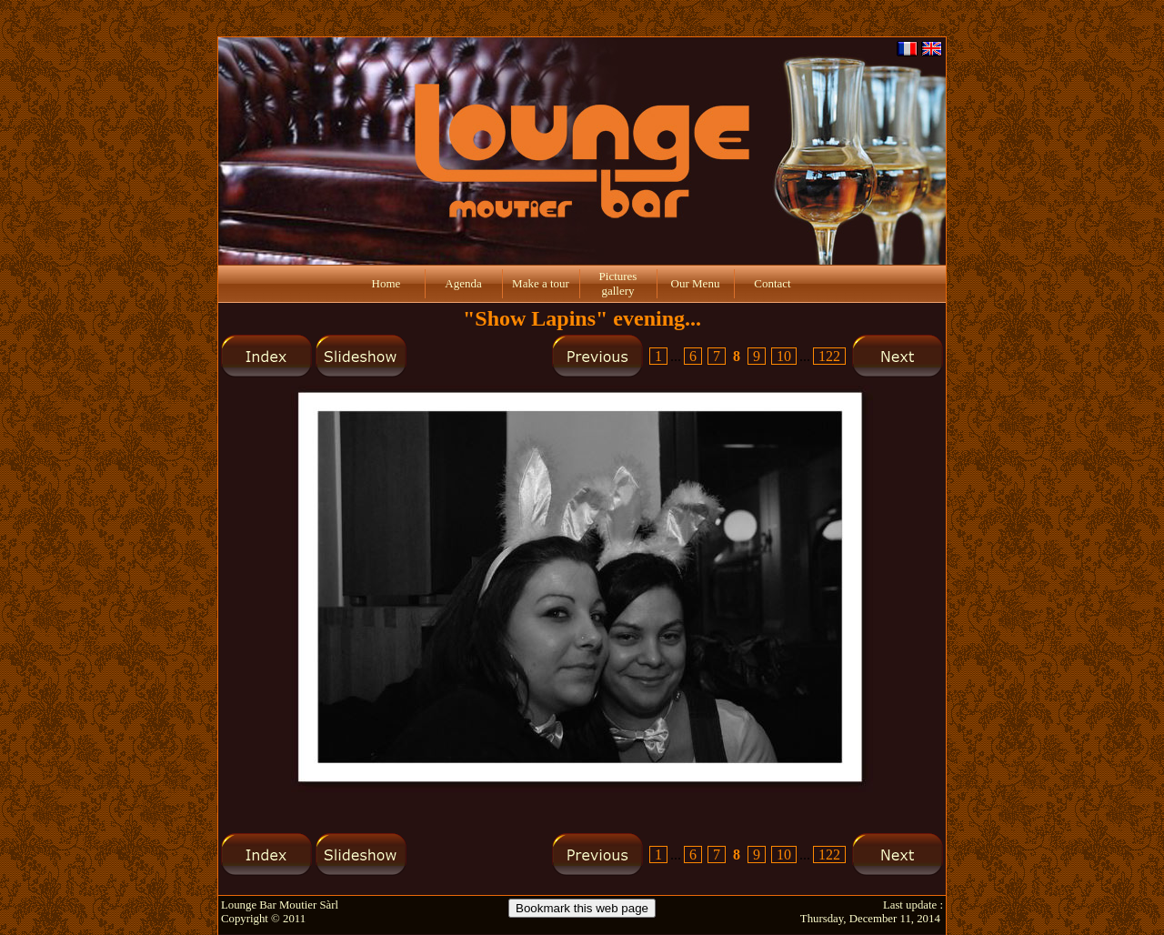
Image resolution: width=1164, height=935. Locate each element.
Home (386, 283)
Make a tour (540, 283)
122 (829, 356)
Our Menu (695, 283)
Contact (772, 283)
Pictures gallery (618, 283)
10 (784, 356)
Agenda (463, 283)
